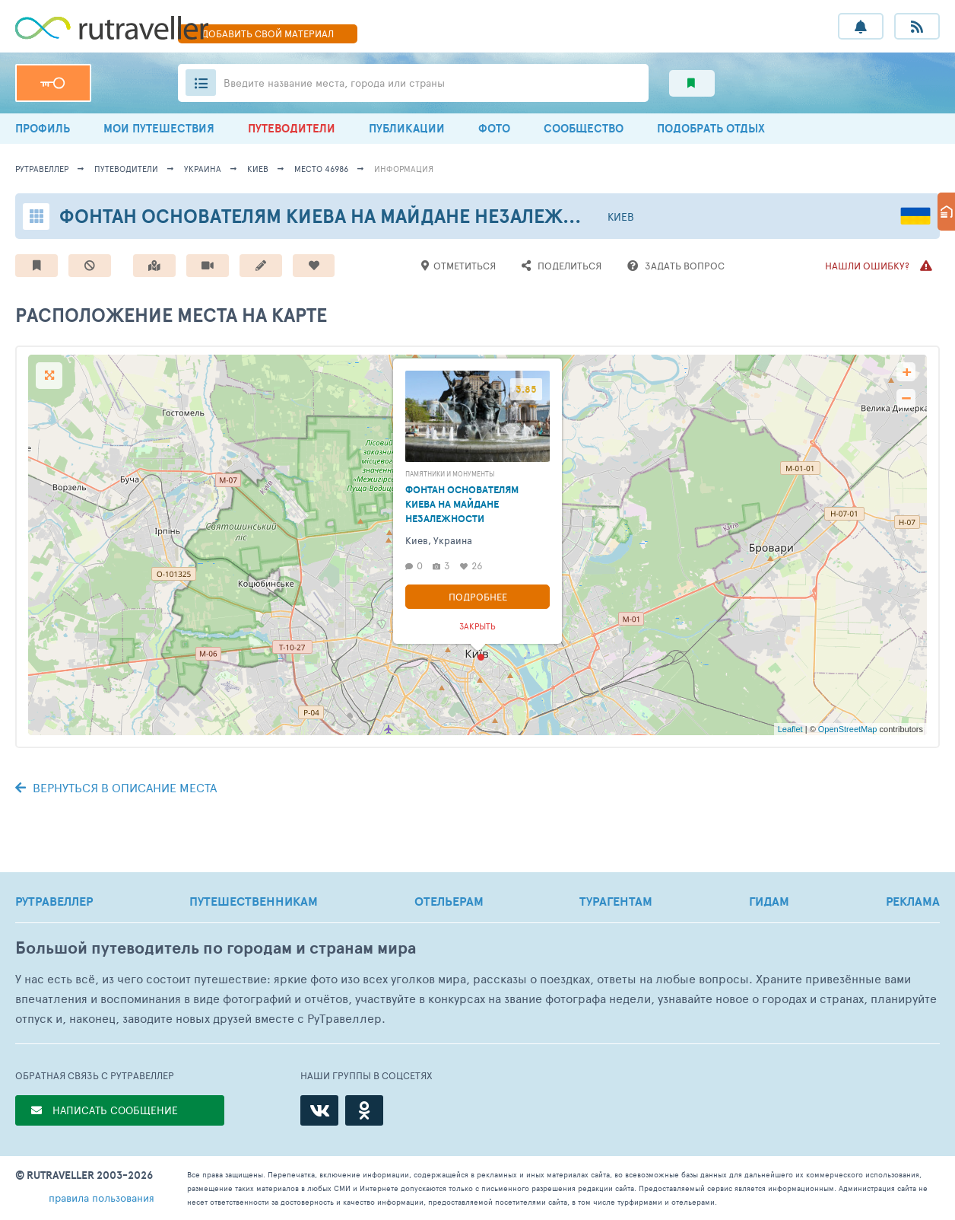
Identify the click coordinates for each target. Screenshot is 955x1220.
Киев (257, 168)
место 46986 (321, 168)
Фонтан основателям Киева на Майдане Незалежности (343, 216)
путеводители (126, 168)
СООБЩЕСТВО (583, 128)
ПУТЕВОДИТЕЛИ (291, 128)
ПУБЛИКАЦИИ (407, 128)
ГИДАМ (769, 901)
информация (403, 168)
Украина (202, 168)
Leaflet (790, 729)
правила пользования (101, 1197)
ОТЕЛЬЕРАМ (449, 901)
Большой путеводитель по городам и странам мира (215, 947)
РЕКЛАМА (913, 901)
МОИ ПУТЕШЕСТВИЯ (158, 128)
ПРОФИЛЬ (42, 128)
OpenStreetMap (847, 729)
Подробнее (478, 597)
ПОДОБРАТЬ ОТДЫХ (711, 128)
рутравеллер (41, 168)
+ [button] (907, 371)
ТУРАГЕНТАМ (615, 901)
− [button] (906, 398)
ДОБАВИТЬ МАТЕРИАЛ (267, 33)
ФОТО (494, 128)
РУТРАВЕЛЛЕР (54, 901)
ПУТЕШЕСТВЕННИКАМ (253, 901)
